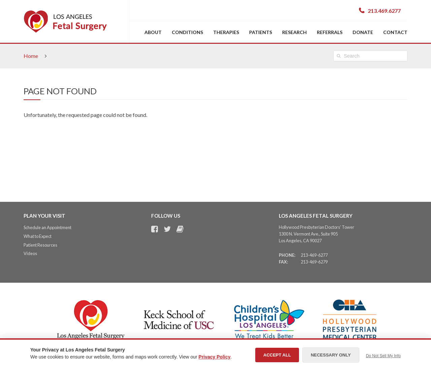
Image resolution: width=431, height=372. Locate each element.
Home (31, 56)
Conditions (187, 32)
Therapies (226, 32)
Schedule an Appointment (47, 227)
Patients (260, 32)
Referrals (329, 32)
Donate (363, 32)
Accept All (277, 355)
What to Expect (38, 236)
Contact (395, 32)
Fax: (283, 262)
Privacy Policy (215, 357)
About (153, 32)
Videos (30, 253)
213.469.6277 (384, 10)
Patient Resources (40, 245)
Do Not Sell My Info (383, 355)
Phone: (287, 255)
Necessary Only (331, 355)
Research (294, 32)
